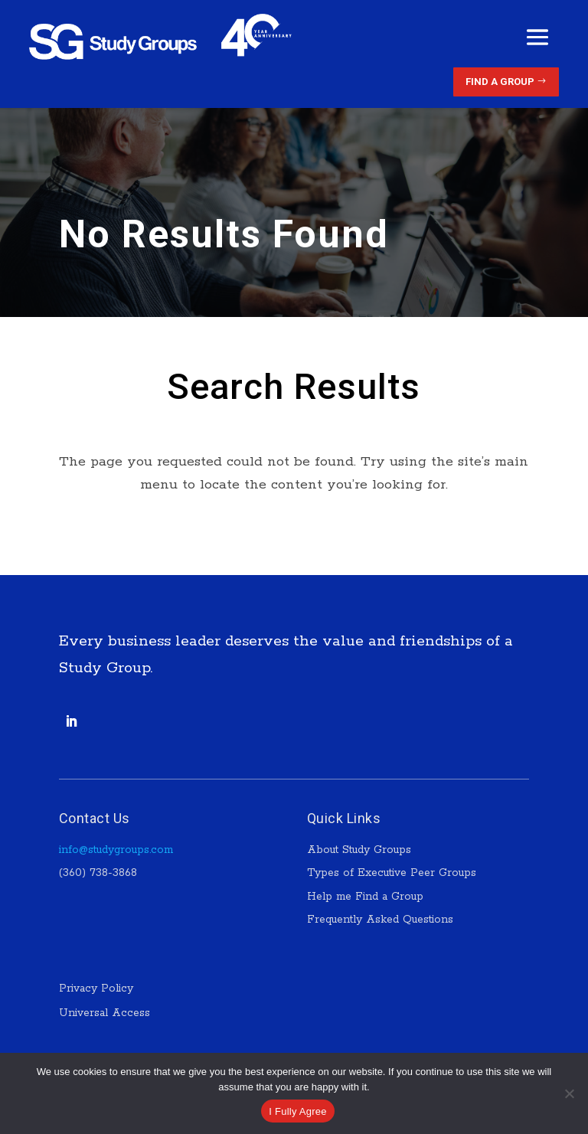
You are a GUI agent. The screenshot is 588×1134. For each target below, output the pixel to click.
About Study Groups (359, 850)
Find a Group (500, 81)
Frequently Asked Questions (380, 919)
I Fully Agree (298, 1111)
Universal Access (104, 1013)
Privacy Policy (98, 988)
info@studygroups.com (116, 850)
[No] (569, 1093)
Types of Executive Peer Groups (391, 873)
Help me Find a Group (365, 897)
